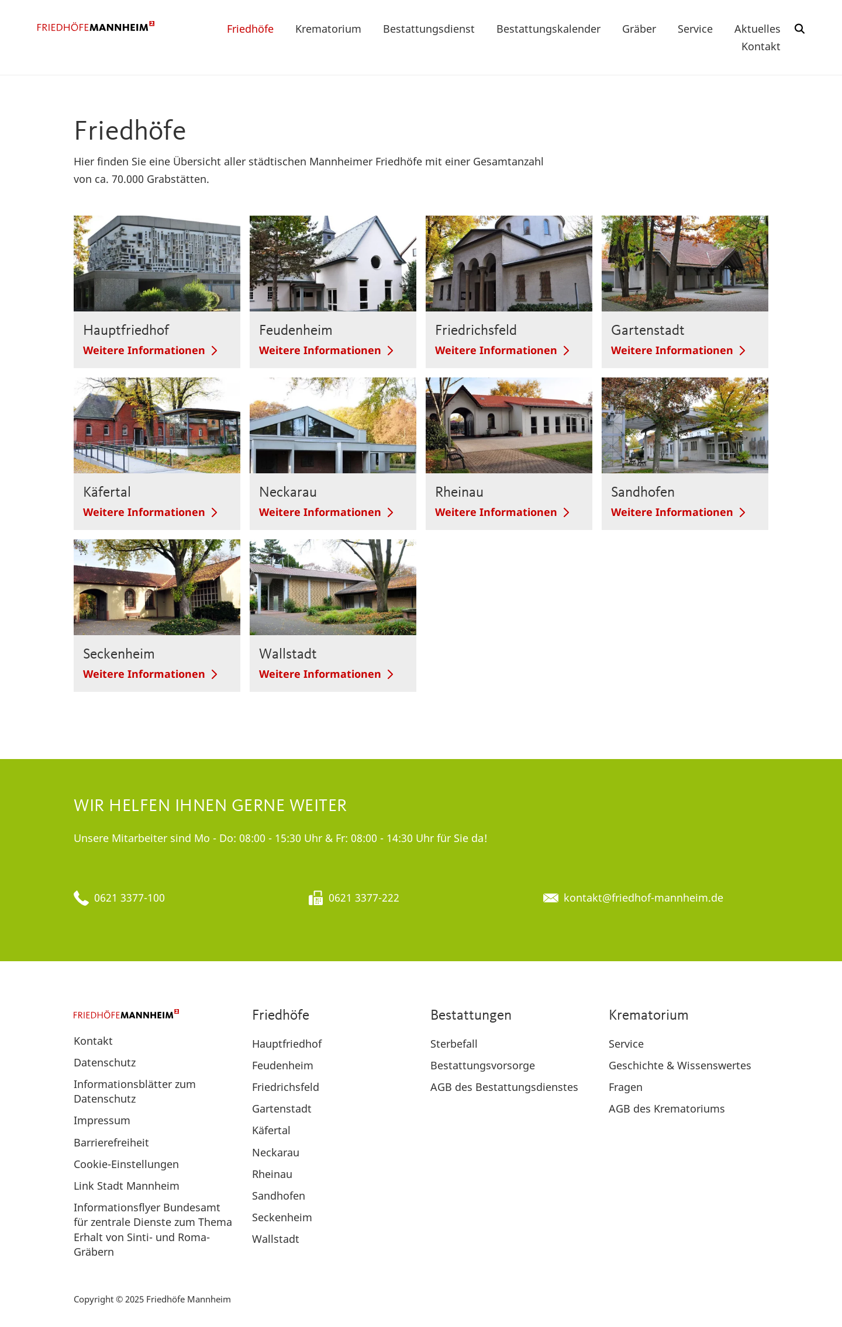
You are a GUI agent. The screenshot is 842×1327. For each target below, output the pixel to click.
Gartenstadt (282, 1108)
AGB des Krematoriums (667, 1108)
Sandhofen (278, 1196)
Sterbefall (454, 1044)
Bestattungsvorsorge (482, 1065)
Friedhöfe (250, 29)
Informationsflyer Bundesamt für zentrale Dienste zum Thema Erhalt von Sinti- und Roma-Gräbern (153, 1229)
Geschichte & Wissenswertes (680, 1065)
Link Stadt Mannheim (127, 1186)
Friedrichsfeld (285, 1087)
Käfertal (271, 1130)
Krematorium (328, 29)
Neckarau (275, 1152)
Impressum (102, 1120)
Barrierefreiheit (111, 1142)
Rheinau (272, 1174)
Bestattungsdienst (429, 29)
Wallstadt (275, 1239)
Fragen (626, 1087)
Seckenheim (282, 1217)
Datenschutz (105, 1062)
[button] (800, 28)
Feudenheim (282, 1065)
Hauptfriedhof (287, 1044)
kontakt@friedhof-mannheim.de (643, 898)
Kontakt (761, 46)
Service (695, 29)
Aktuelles (757, 29)
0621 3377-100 (129, 898)
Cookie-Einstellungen (126, 1164)
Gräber (639, 29)
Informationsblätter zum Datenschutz (135, 1091)
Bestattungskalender (548, 29)
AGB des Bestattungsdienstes (504, 1087)
